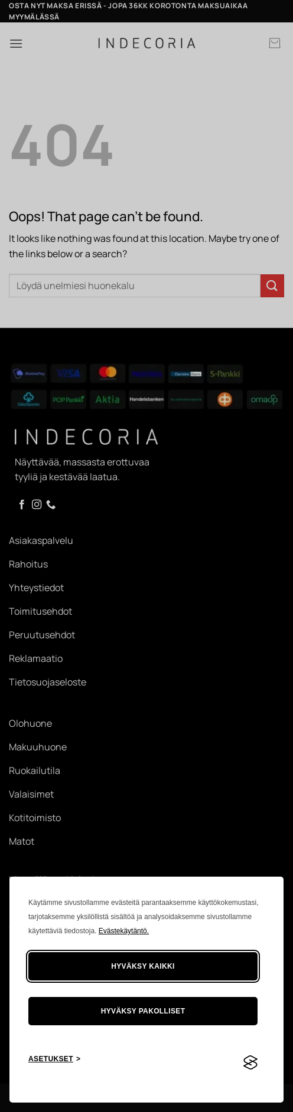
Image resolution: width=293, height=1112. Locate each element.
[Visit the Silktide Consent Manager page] (250, 1063)
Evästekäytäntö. (124, 931)
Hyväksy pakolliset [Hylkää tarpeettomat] (143, 1011)
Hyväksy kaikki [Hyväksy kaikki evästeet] (143, 966)
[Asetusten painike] (54, 1059)
